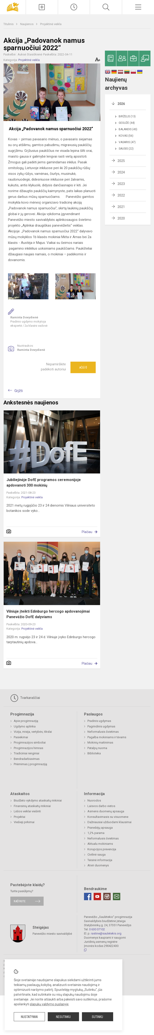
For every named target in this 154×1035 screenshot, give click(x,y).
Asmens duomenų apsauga (105, 811)
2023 (121, 184)
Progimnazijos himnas (28, 748)
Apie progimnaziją (26, 721)
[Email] (116, 896)
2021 (121, 207)
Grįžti (18, 391)
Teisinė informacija (99, 860)
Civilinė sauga (96, 854)
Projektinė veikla (51, 24)
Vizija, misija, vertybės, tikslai (33, 731)
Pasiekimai (21, 737)
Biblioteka (94, 753)
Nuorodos (94, 800)
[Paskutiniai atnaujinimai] (74, 7)
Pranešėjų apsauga (100, 827)
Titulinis (8, 24)
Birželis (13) (127, 116)
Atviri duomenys (98, 865)
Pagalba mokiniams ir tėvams (106, 737)
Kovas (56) (126, 135)
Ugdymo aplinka (25, 726)
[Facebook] (87, 896)
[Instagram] (107, 896)
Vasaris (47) (127, 142)
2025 (121, 161)
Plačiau (87, 532)
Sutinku (97, 1017)
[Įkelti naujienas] (42, 7)
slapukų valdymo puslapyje (49, 1004)
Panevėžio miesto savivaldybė (52, 933)
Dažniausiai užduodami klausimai (109, 822)
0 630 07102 (97, 929)
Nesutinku (63, 1017)
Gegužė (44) (127, 122)
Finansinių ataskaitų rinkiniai (32, 806)
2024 (121, 172)
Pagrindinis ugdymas (101, 726)
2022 (121, 195)
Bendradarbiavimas (26, 759)
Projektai (19, 817)
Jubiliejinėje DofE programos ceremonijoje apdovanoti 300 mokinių (43, 482)
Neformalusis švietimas (103, 731)
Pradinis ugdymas (99, 721)
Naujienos (27, 24)
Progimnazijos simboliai (30, 742)
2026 (121, 104)
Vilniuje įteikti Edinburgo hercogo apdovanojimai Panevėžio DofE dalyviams (48, 614)
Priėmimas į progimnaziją (30, 764)
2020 (121, 218)
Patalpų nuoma (97, 748)
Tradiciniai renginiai (26, 753)
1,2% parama (95, 833)
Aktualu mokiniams (100, 843)
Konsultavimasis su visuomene (107, 817)
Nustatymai (29, 1017)
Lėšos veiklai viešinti (27, 811)
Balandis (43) (128, 129)
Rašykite (19, 901)
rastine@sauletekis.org (106, 933)
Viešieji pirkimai (24, 822)
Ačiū (83, 367)
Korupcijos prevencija (101, 849)
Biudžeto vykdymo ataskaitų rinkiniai (38, 800)
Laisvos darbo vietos (101, 806)
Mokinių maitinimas (100, 742)
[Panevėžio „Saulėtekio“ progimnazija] (13, 6)
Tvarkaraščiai (25, 698)
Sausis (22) (126, 148)
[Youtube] (97, 896)
